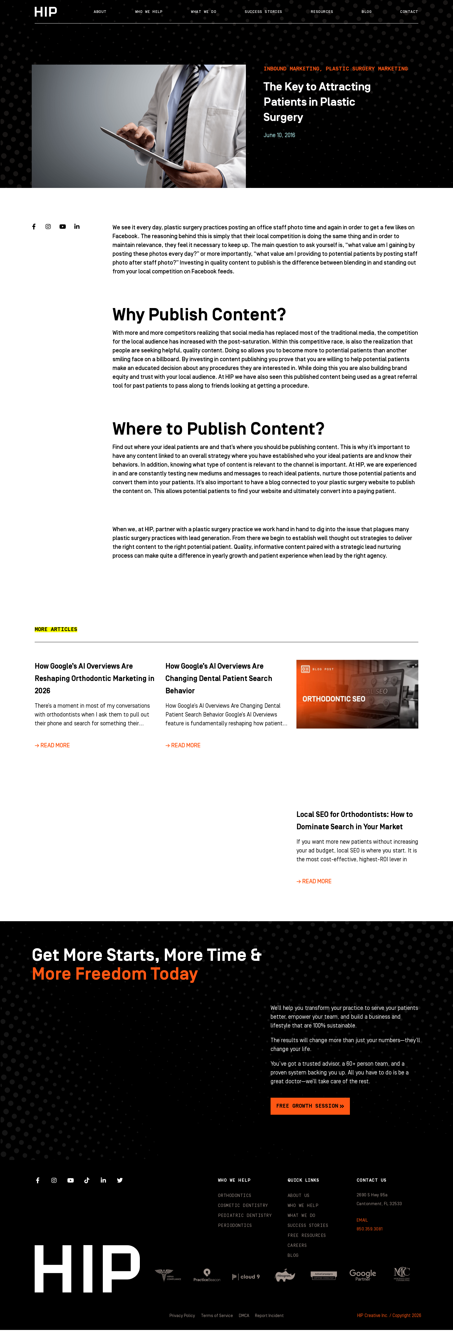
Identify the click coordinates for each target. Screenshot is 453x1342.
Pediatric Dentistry (245, 1227)
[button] (56, 629)
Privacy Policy (181, 1328)
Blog (367, 12)
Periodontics (235, 1237)
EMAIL (362, 1232)
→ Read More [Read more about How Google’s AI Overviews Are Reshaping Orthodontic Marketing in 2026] (52, 745)
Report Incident (270, 1328)
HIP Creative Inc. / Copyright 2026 (389, 1328)
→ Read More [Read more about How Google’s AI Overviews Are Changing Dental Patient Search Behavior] (183, 745)
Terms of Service (216, 1328)
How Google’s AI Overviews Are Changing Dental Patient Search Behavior (224, 678)
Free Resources (307, 1247)
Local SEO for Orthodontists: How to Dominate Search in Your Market (351, 826)
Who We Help (149, 12)
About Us (299, 1207)
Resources (322, 12)
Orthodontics (234, 1207)
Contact (409, 12)
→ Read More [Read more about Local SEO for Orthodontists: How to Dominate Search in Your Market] (314, 894)
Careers (297, 1257)
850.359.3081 (370, 1241)
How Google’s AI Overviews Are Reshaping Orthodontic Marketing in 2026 (94, 678)
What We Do (203, 12)
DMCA (244, 1328)
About (100, 12)
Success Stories (263, 12)
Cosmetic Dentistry (243, 1217)
